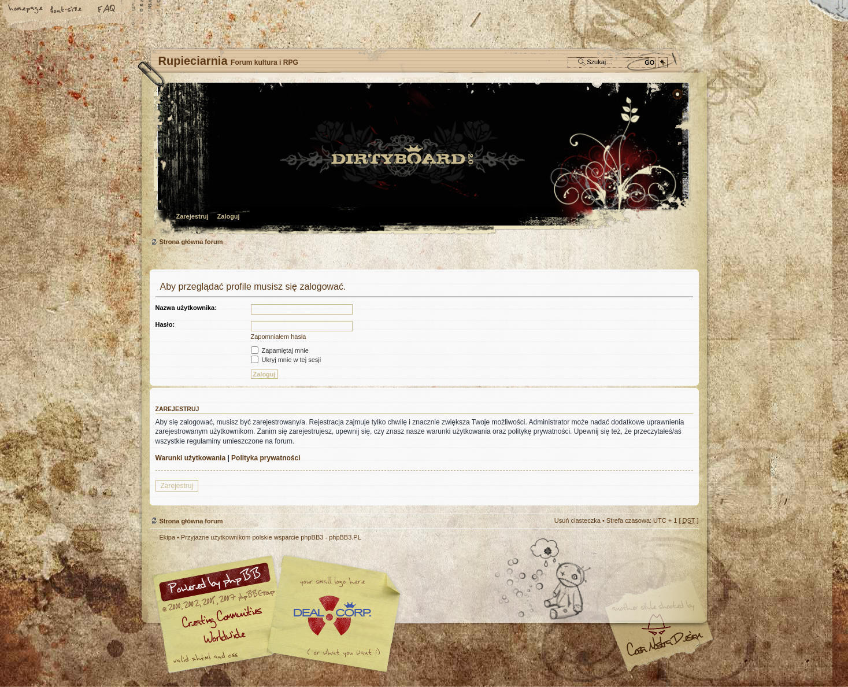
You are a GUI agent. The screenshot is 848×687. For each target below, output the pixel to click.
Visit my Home (664, 648)
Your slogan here (331, 615)
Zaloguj (228, 216)
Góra (684, 544)
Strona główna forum (423, 159)
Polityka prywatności (265, 458)
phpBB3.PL (345, 537)
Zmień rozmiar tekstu (66, 10)
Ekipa (168, 537)
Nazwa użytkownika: (186, 307)
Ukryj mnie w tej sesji (286, 359)
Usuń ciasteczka (577, 520)
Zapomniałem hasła (278, 336)
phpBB (280, 614)
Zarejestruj (192, 216)
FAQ (107, 10)
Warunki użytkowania (190, 458)
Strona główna (26, 10)
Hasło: (165, 324)
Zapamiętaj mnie (280, 350)
